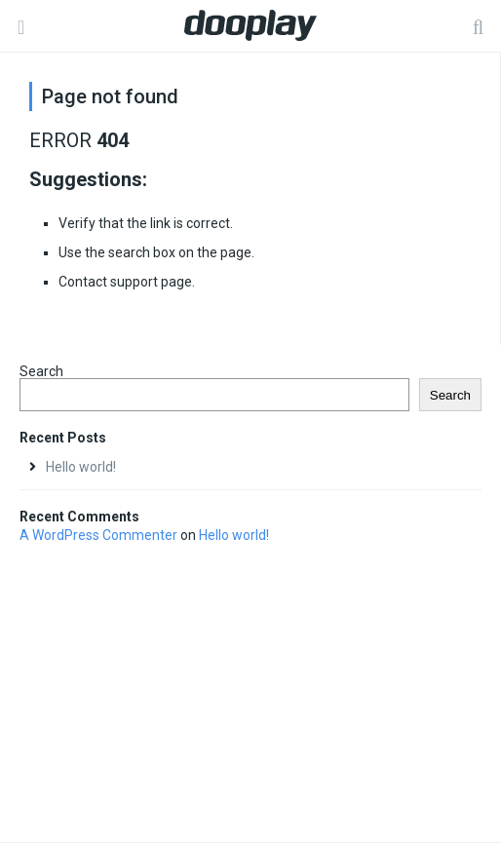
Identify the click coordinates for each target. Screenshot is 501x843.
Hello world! (81, 467)
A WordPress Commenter (98, 535)
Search (41, 371)
